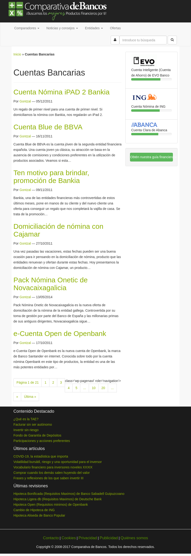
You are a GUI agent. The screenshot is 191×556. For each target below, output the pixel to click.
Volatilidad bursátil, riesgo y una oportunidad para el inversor (57, 462)
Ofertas (115, 28)
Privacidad (87, 538)
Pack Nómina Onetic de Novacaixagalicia (50, 284)
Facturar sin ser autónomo (32, 424)
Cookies (68, 538)
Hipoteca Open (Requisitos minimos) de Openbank (50, 504)
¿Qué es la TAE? (25, 419)
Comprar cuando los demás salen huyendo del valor (51, 473)
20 (103, 388)
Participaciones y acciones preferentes (41, 441)
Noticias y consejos (62, 28)
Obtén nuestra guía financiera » (151, 157)
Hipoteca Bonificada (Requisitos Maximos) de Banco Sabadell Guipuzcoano (68, 494)
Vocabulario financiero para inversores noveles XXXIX (52, 467)
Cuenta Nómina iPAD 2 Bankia (61, 92)
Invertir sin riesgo (26, 430)
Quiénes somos (134, 538)
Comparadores (27, 28)
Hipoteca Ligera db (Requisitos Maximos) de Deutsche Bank (57, 499)
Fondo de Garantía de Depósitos (37, 435)
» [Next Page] (17, 397)
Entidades (94, 28)
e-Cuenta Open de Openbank (59, 333)
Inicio (17, 54)
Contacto (51, 538)
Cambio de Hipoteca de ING (34, 510)
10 (94, 388)
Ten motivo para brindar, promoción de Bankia (51, 176)
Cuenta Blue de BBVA (47, 127)
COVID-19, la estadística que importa (40, 456)
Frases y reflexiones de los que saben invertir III (48, 478)
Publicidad (109, 538)
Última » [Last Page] (30, 397)
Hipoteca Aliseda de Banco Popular (39, 515)
